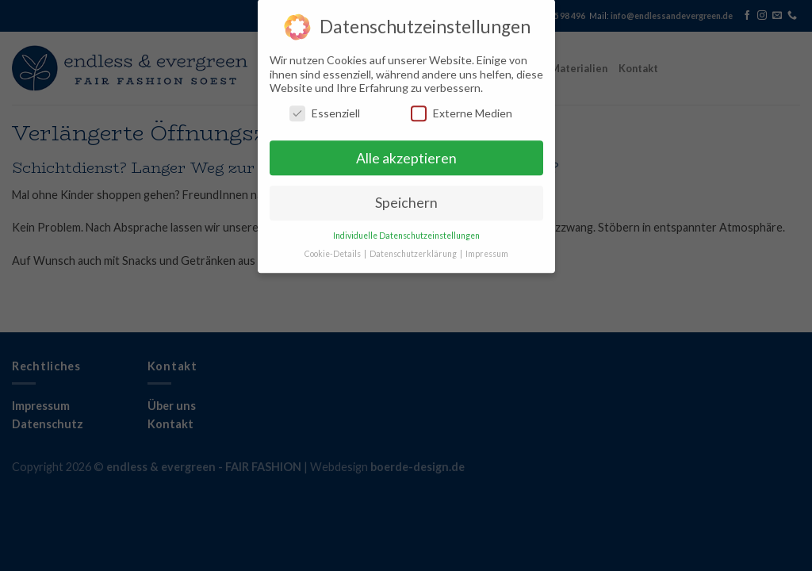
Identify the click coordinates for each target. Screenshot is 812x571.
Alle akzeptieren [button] (406, 152)
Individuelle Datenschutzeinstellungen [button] (406, 230)
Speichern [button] (406, 197)
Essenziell (324, 106)
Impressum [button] (486, 248)
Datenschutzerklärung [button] (414, 248)
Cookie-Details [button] (333, 248)
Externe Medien (461, 106)
